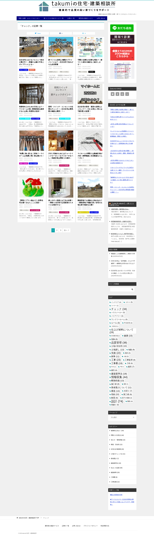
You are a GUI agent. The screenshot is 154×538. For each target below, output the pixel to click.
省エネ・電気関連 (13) (118, 440)
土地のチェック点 (83, 212)
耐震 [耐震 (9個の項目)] (114, 398)
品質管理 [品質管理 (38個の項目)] (119, 342)
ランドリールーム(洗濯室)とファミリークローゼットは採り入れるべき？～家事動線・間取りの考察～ (122, 133)
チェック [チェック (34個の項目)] (119, 309)
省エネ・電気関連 (25, 118)
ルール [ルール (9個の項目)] (115, 323)
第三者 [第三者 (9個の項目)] (127, 394)
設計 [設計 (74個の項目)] (117, 401)
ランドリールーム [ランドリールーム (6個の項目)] (119, 319)
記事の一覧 (71, 18)
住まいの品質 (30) (116, 468)
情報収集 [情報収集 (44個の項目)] (119, 377)
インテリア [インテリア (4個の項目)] (116, 302)
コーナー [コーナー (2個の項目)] (114, 305)
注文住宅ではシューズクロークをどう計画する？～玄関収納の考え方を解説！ (122, 143)
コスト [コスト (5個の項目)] (129, 302)
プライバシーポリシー (91, 526)
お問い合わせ (101, 18)
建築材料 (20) (115, 472)
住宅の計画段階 (64, 165)
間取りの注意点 (64, 72)
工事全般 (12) (115, 482)
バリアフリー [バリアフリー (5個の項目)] (117, 316)
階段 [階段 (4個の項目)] (130, 401)
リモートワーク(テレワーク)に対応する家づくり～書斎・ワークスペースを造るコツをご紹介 (122, 170)
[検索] (122, 289)
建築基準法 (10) (116, 463)
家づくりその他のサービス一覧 (54, 18)
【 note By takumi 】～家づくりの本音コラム (121, 204)
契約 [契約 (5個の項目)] (128, 353)
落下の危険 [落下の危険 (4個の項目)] (127, 398)
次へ (65, 230)
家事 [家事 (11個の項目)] (115, 356)
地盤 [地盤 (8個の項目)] (131, 350)
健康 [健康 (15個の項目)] (128, 336)
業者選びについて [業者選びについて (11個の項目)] (121, 387)
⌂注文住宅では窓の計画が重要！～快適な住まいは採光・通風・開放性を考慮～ (122, 153)
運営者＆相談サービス (86, 18)
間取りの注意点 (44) (117, 435)
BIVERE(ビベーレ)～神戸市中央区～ (122, 234)
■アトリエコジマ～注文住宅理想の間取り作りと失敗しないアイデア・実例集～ (122, 502)
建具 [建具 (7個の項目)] (131, 367)
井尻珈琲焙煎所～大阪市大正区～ (121, 221)
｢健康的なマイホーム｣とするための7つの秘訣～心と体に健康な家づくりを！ (122, 180)
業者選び (91, 72)
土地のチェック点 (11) (118, 454)
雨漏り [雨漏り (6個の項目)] (115, 405)
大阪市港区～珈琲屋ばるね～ (120, 209)
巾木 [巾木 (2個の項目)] (113, 367)
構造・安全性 (23, 163)
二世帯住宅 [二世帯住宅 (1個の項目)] (114, 326)
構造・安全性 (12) (116, 444)
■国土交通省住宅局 (116, 495)
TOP (29, 518)
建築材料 (32, 70)
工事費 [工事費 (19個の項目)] (116, 363)
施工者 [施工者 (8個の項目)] (115, 384)
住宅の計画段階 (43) (117, 449)
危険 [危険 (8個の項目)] (114, 339)
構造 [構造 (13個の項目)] (115, 391)
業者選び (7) (115, 458)
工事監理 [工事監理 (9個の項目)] (130, 360)
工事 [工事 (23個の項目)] (116, 360)
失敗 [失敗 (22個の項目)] (116, 353)
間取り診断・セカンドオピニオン (29, 18)
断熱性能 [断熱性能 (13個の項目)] (117, 380)
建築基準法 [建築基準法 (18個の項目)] (119, 373)
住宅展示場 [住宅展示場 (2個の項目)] (115, 336)
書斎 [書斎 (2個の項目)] (126, 384)
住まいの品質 (23, 70)
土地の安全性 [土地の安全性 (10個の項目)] (119, 346)
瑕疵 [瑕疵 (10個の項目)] (115, 394)
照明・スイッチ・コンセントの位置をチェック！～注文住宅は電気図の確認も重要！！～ (122, 189)
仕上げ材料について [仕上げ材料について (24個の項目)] (121, 331)
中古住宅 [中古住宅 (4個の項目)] (128, 323)
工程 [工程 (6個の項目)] (130, 363)
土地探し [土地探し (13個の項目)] (117, 349)
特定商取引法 (105, 526)
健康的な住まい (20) (117, 430)
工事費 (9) (114, 477)
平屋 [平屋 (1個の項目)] (122, 366)
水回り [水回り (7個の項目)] (128, 391)
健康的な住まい (53, 72)
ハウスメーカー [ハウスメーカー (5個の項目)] (118, 312)
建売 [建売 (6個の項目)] (114, 370)
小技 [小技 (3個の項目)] (126, 356)
